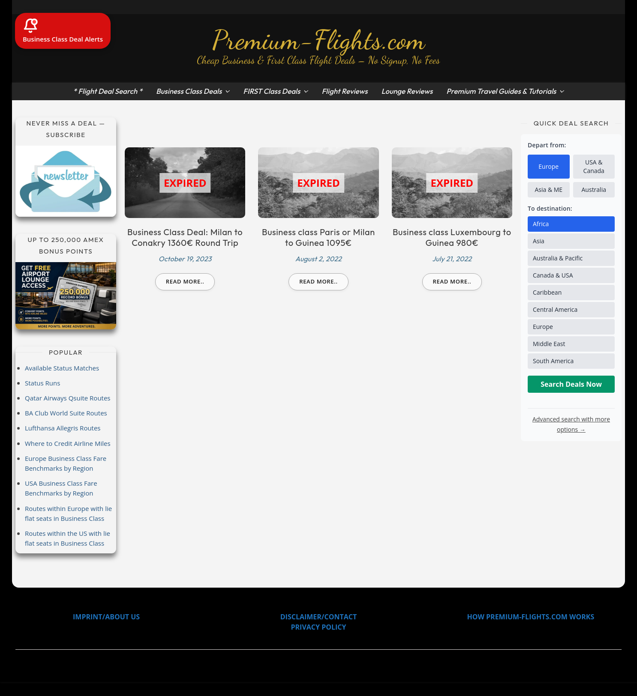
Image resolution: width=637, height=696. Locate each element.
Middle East (549, 344)
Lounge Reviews (407, 91)
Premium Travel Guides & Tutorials (501, 91)
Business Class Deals (189, 91)
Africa (541, 224)
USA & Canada (593, 166)
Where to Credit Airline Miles (68, 443)
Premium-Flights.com (318, 39)
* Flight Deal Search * (107, 91)
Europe (548, 166)
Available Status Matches (62, 368)
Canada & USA (553, 275)
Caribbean (547, 292)
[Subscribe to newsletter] (65, 181)
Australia (594, 189)
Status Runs (42, 383)
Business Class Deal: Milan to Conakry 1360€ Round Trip (185, 237)
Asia (538, 241)
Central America (555, 309)
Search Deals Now (571, 384)
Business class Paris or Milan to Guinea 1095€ (318, 237)
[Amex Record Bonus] (65, 295)
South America (553, 361)
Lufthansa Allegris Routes (63, 428)
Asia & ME (548, 189)
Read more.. (185, 281)
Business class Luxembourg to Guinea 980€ (452, 237)
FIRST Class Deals (271, 91)
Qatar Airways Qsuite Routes (68, 398)
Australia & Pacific (558, 258)
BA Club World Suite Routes (66, 413)
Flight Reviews (344, 91)
